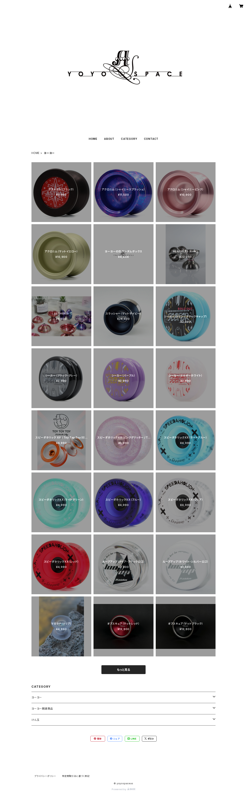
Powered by (123, 789)
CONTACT (151, 138)
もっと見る (123, 669)
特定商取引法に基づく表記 (76, 776)
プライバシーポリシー (45, 776)
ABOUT (109, 138)
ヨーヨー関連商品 (42, 708)
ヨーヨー (36, 697)
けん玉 (35, 719)
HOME (93, 138)
